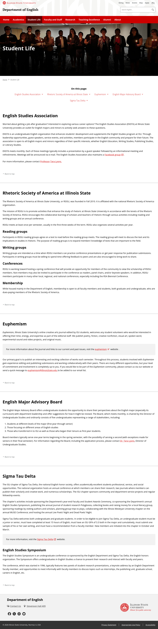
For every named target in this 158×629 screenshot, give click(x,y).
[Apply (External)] (147, 2)
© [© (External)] (3, 625)
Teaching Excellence (89, 19)
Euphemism (100, 94)
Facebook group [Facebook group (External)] (113, 154)
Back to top (10, 174)
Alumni (107, 19)
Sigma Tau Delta (77, 100)
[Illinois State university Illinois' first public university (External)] (135, 607)
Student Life (34, 19)
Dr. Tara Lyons (127, 440)
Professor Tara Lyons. (51, 161)
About (117, 19)
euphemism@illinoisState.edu (43, 370)
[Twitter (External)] (14, 614)
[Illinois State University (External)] (19, 2)
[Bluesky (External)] (24, 614)
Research (70, 19)
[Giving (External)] (121, 2)
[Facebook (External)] (9, 614)
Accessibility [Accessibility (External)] (150, 625)
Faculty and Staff (53, 19)
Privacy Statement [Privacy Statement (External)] (108, 625)
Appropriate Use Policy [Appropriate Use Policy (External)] (131, 625)
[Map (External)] (141, 2)
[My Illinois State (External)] (153, 2)
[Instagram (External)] (19, 614)
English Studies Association (28, 94)
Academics (18, 19)
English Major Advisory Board (127, 94)
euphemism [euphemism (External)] (101, 349)
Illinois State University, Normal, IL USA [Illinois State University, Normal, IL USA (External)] (25, 625)
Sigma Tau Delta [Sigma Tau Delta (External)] (45, 539)
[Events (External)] (135, 2)
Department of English (20, 9)
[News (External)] (127, 2)
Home (6, 19)
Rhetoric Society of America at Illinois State (67, 94)
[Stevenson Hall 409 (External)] (35, 606)
